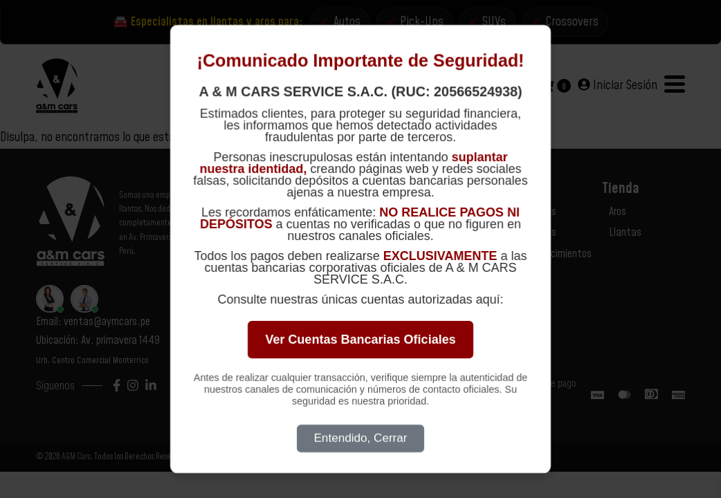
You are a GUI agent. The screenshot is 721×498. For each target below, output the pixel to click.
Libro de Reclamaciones (449, 275)
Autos (347, 21)
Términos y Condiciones (448, 253)
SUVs (494, 21)
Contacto (421, 211)
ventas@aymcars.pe (107, 322)
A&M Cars (76, 457)
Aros (617, 211)
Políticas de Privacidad (448, 233)
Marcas (534, 275)
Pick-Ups (422, 21)
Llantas (625, 233)
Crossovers (572, 21)
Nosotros (537, 211)
